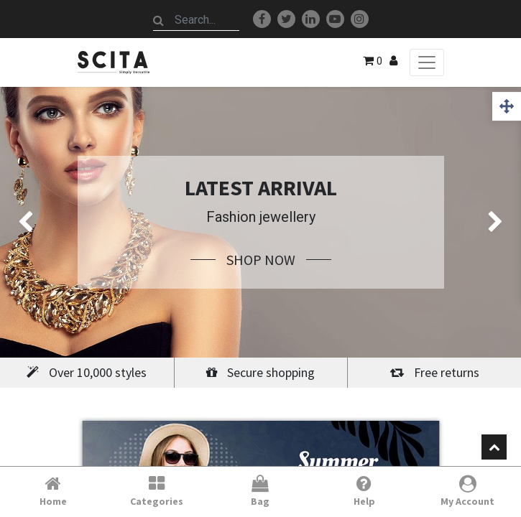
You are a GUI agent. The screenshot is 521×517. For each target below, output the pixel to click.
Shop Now (260, 260)
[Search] (159, 20)
